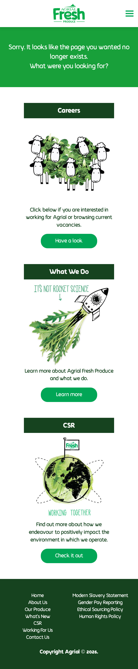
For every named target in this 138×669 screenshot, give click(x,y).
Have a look (69, 241)
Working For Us (38, 630)
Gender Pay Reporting (100, 603)
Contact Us (37, 637)
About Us (37, 603)
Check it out (69, 556)
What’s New (37, 617)
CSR (38, 623)
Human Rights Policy (100, 617)
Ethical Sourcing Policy (100, 610)
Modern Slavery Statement (100, 596)
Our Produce (38, 610)
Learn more (69, 395)
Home (38, 596)
